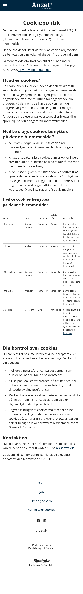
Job (41, 492)
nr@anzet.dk (65, 448)
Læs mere (67, 333)
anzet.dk (41, 530)
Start (41, 483)
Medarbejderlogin (41, 544)
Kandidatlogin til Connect (41, 548)
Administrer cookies (41, 510)
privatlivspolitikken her (34, 70)
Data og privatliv (41, 501)
